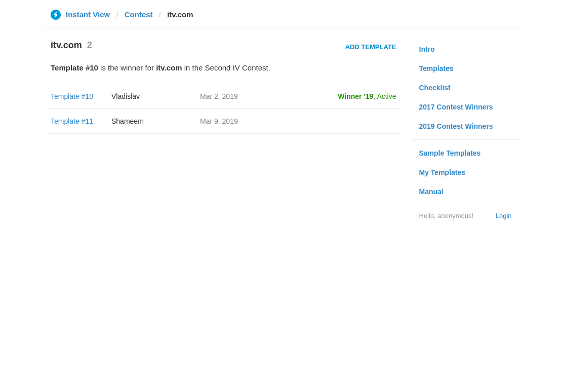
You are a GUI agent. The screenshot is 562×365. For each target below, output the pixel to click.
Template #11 (72, 121)
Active (386, 96)
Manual (431, 192)
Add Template (370, 47)
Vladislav (125, 96)
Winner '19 (355, 96)
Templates (436, 68)
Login (504, 216)
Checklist (435, 88)
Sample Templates (450, 153)
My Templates (442, 172)
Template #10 (72, 96)
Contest (139, 14)
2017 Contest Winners (456, 107)
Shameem (127, 121)
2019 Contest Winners (456, 126)
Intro (427, 49)
